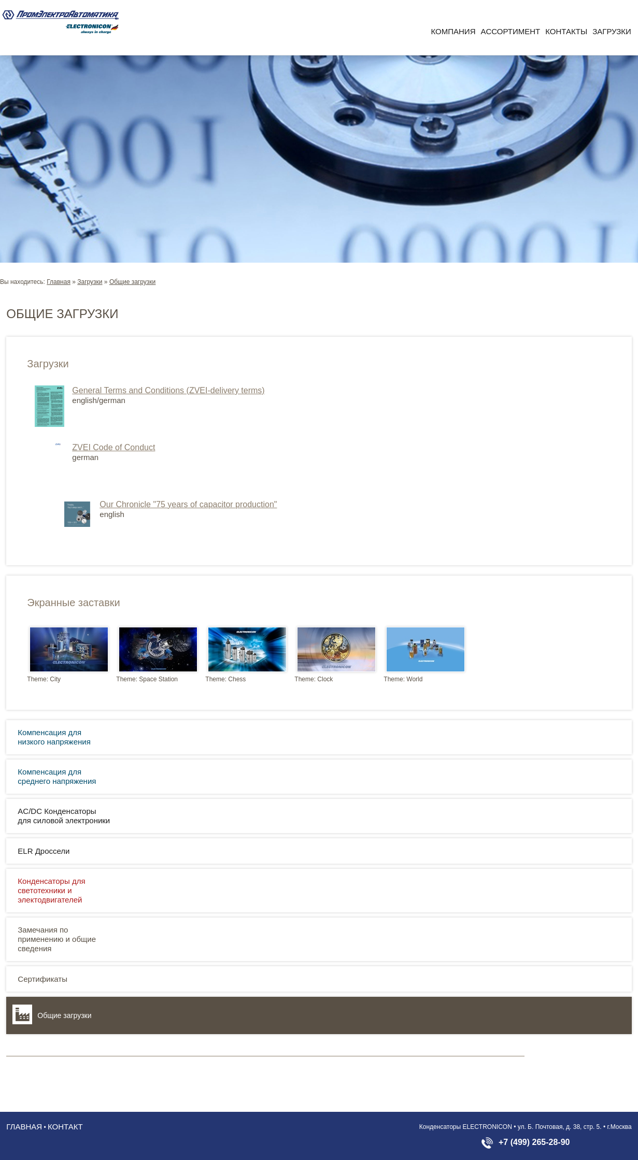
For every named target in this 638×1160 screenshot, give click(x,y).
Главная (58, 281)
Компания (453, 31)
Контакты (566, 31)
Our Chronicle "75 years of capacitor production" (188, 504)
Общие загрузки (132, 281)
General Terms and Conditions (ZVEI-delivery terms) (168, 390)
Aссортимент (510, 31)
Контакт (65, 1126)
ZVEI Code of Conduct (113, 447)
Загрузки (611, 31)
